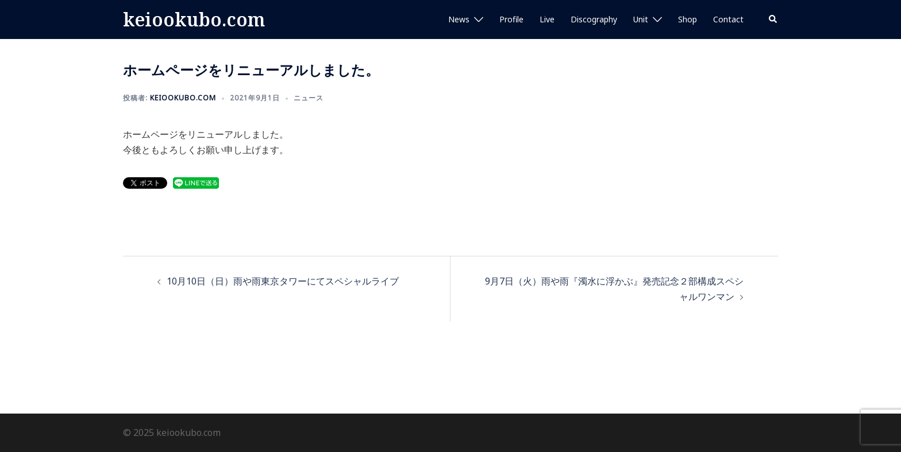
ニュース (309, 98)
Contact (728, 19)
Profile (511, 19)
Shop (687, 19)
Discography (594, 19)
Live (547, 19)
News (458, 19)
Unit (640, 19)
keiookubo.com (194, 19)
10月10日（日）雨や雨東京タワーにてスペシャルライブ (283, 281)
